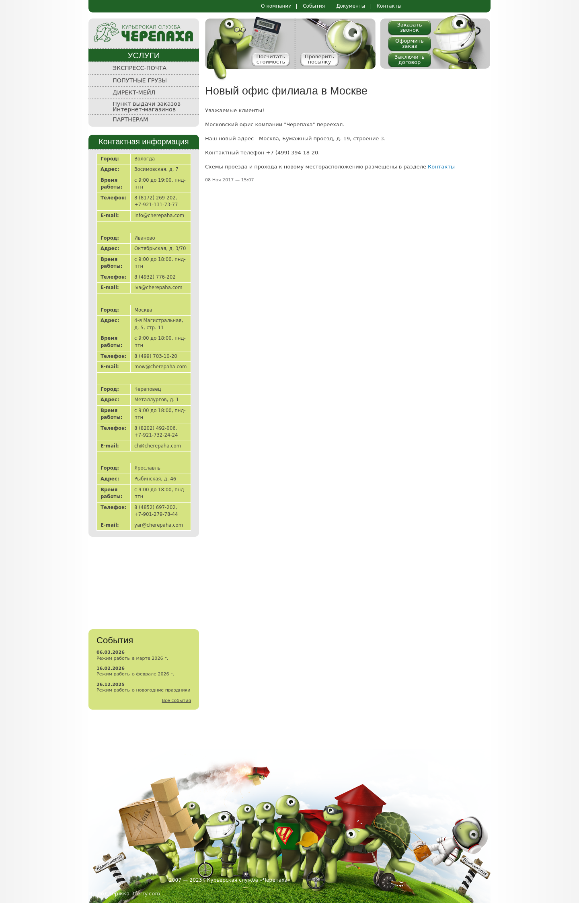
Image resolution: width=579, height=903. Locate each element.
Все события (176, 700)
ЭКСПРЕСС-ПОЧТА (139, 68)
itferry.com (145, 894)
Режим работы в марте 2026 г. (132, 658)
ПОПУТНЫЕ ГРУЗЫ (140, 80)
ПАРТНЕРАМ (130, 119)
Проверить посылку (320, 59)
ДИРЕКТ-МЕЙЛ (134, 92)
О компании (276, 6)
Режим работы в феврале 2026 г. (135, 674)
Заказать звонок (409, 27)
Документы (350, 6)
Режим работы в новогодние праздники (143, 690)
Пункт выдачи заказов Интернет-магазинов (147, 107)
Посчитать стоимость (271, 59)
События (314, 6)
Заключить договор (409, 59)
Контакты (388, 6)
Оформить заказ (409, 43)
